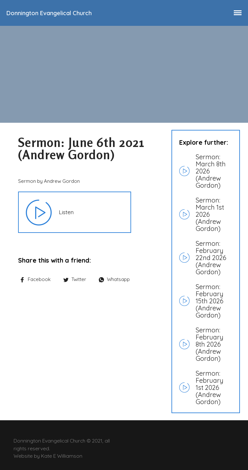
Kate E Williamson (61, 456)
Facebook (35, 279)
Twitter (74, 279)
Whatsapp (114, 279)
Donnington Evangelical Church (49, 13)
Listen (66, 211)
